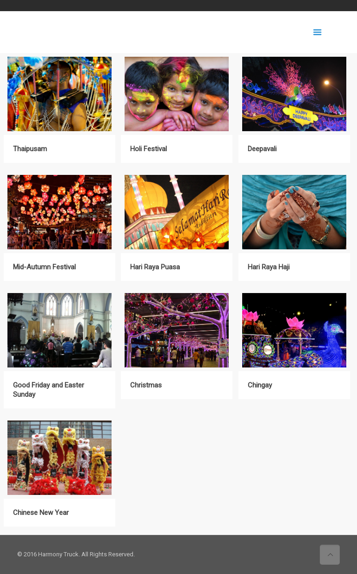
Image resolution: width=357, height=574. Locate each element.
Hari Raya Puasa (155, 267)
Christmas (146, 385)
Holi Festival (148, 149)
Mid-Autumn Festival (44, 267)
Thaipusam (30, 149)
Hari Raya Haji (269, 267)
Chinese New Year (41, 512)
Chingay (260, 385)
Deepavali (262, 149)
